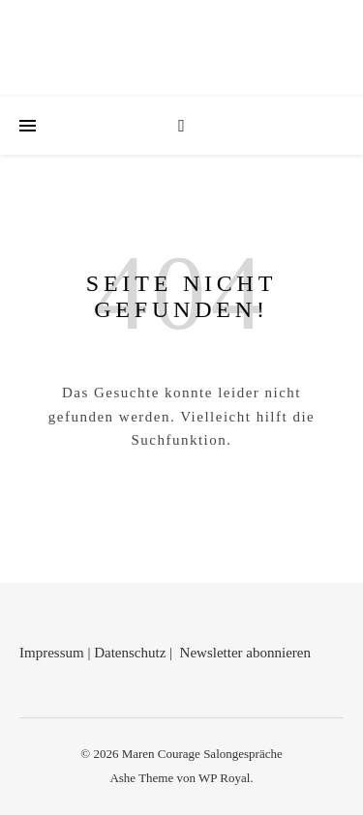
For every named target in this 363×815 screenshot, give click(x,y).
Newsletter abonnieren (245, 652)
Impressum (51, 652)
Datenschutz (130, 652)
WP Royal (224, 778)
